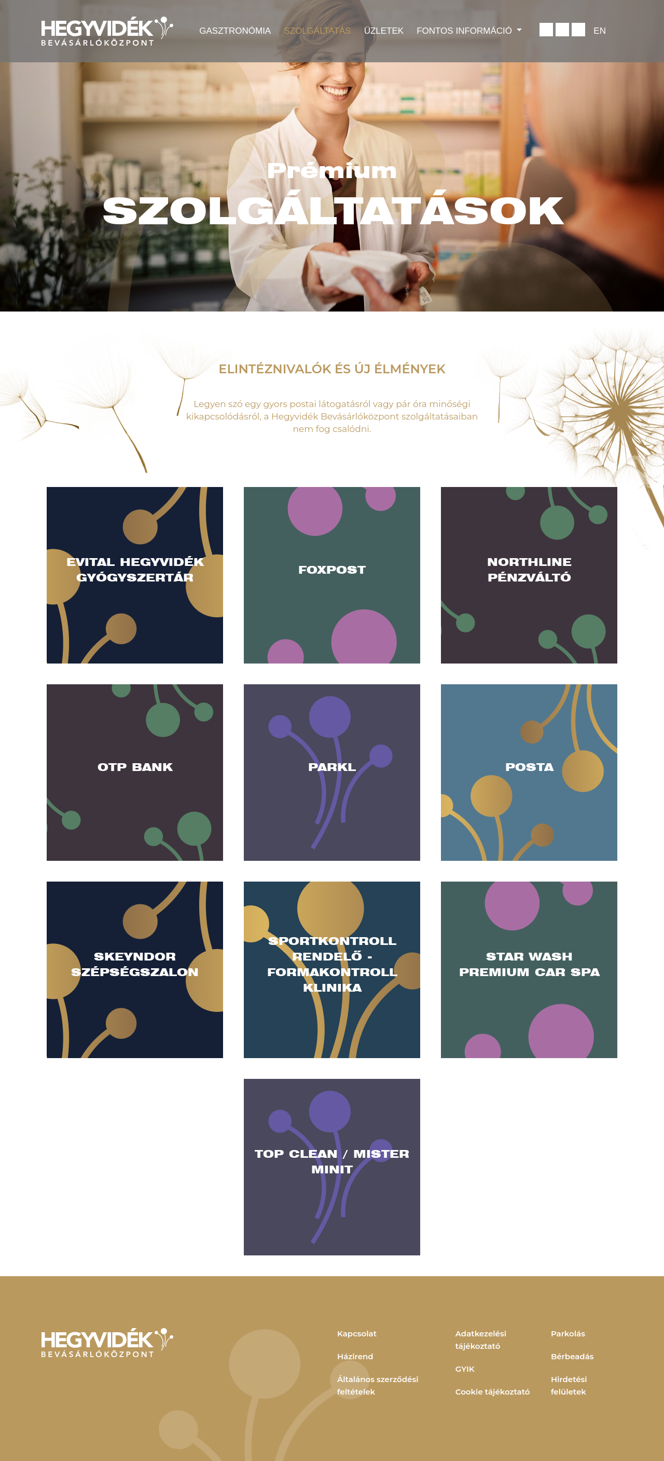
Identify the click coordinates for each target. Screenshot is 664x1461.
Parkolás (568, 1333)
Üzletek (384, 31)
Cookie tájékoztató (492, 1392)
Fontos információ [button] (466, 31)
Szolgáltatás (317, 31)
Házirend (355, 1356)
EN (599, 31)
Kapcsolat (357, 1333)
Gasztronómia (235, 31)
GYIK (465, 1369)
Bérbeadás (572, 1356)
